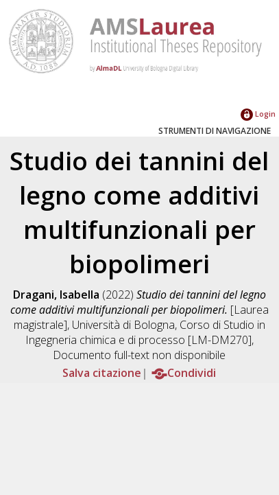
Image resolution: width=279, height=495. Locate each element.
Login (258, 113)
